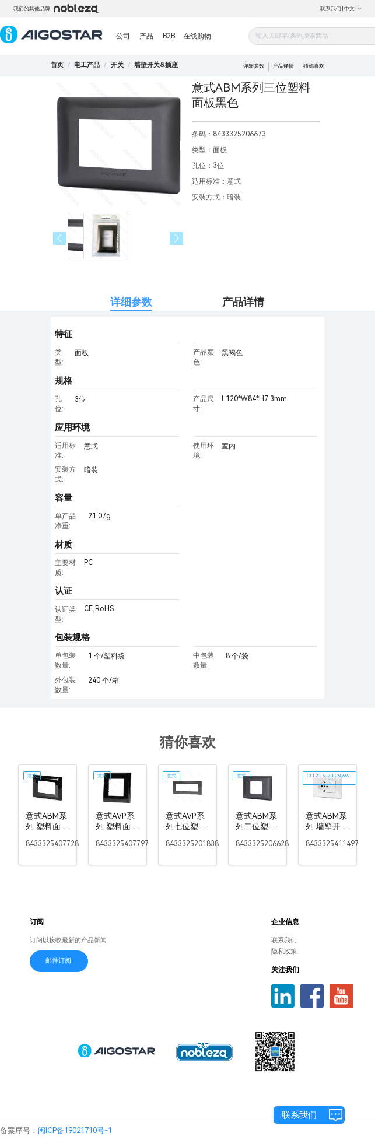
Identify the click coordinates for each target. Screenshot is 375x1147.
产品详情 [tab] (243, 302)
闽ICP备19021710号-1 (75, 1130)
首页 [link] (57, 65)
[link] (87, 65)
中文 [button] (353, 9)
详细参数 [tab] (131, 302)
